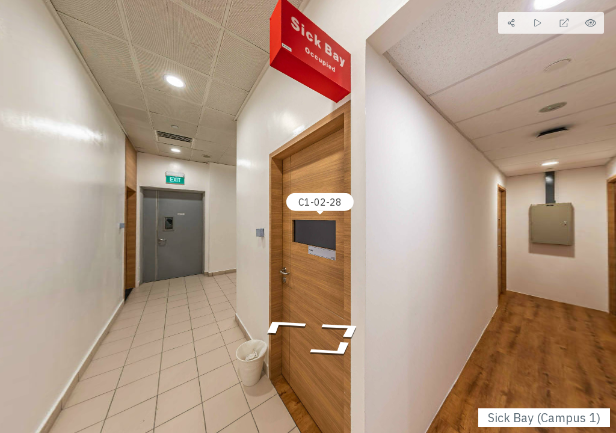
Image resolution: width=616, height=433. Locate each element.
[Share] (511, 23)
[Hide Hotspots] (591, 23)
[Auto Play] (538, 23)
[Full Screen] (564, 23)
